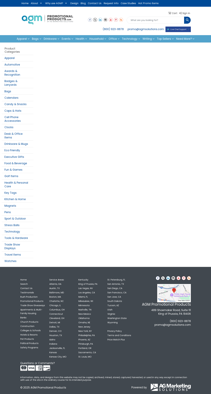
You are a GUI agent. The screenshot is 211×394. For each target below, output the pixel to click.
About (34, 3)
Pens (7, 212)
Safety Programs (29, 347)
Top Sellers (164, 39)
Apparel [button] (22, 39)
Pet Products (27, 339)
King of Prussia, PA (87, 284)
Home (25, 3)
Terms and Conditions (119, 335)
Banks (23, 317)
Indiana (53, 343)
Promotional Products (31, 301)
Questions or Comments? (37, 363)
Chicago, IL (55, 305)
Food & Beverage (15, 163)
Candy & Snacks (15, 104)
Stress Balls (12, 225)
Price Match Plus (116, 339)
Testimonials (27, 292)
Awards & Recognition (12, 73)
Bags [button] (35, 39)
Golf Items (11, 176)
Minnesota (84, 305)
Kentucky (83, 279)
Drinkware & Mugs (16, 144)
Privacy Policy (114, 331)
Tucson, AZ (113, 305)
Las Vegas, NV (85, 288)
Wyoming (112, 322)
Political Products (29, 343)
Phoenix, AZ (84, 339)
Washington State (117, 318)
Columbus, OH (57, 309)
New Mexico (84, 313)
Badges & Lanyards (10, 83)
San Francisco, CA (116, 292)
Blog (83, 3)
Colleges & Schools (30, 330)
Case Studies (128, 3)
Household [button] (96, 39)
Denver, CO (55, 331)
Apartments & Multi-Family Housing (31, 311)
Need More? (184, 39)
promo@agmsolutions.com (146, 29)
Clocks (8, 127)
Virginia (111, 313)
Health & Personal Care (16, 184)
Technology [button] (130, 39)
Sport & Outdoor (15, 218)
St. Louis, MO (85, 356)
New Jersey (84, 326)
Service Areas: (56, 279)
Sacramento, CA (87, 352)
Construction (27, 326)
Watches (10, 261)
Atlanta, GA (55, 284)
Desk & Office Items (13, 135)
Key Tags (10, 193)
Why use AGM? (54, 3)
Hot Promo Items (148, 3)
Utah (109, 309)
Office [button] (113, 39)
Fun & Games (13, 170)
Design (74, 3)
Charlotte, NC (56, 301)
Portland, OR (84, 348)
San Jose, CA (114, 296)
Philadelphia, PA (86, 335)
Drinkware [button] (50, 39)
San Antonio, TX (115, 284)
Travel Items (12, 255)
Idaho (52, 339)
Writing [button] (147, 39)
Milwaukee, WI (85, 301)
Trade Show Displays (12, 246)
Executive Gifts (14, 157)
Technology (12, 231)
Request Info (111, 3)
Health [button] (80, 39)
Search (24, 284)
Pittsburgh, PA (85, 343)
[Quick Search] (155, 20)
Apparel (9, 58)
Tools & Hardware (16, 238)
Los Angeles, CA (86, 292)
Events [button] (66, 39)
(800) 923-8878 (113, 29)
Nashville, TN (84, 309)
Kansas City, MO (57, 356)
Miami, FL (83, 296)
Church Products (29, 321)
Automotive (12, 64)
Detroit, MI (54, 322)
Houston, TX (55, 335)
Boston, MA (55, 296)
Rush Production (29, 296)
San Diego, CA (114, 288)
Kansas (53, 352)
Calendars (11, 98)
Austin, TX (54, 288)
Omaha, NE (84, 322)
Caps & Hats (12, 111)
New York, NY (85, 331)
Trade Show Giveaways (32, 305)
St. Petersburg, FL (116, 279)
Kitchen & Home (15, 199)
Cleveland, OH (56, 318)
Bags (7, 91)
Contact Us (94, 3)
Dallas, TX (54, 326)
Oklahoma (84, 318)
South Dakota (114, 301)
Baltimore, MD (56, 292)
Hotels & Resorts (29, 334)
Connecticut (56, 313)
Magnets (10, 206)
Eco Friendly (12, 150)
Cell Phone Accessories (12, 119)
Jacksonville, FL (57, 348)
